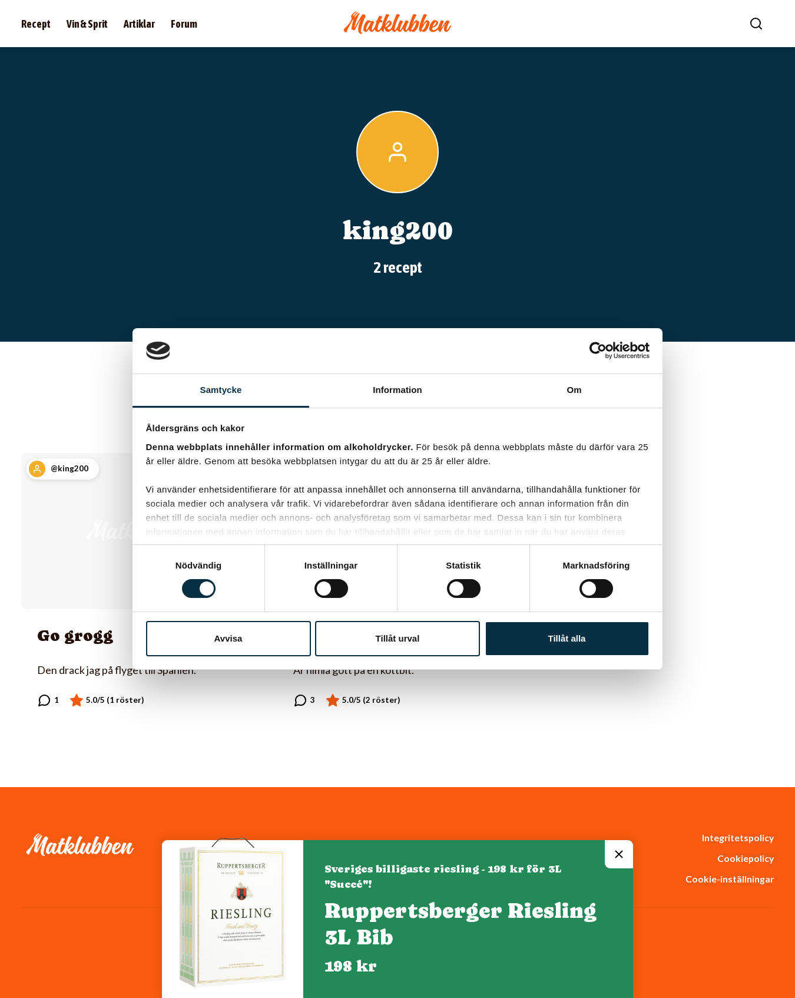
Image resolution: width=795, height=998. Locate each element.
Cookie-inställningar (729, 878)
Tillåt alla (567, 638)
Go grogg (75, 635)
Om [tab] (574, 390)
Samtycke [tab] (221, 390)
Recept (36, 24)
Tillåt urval (398, 638)
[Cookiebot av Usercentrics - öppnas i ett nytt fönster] (598, 350)
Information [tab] (397, 390)
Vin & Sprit (87, 24)
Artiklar (139, 24)
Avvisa (228, 638)
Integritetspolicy (738, 837)
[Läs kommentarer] (48, 700)
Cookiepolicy (745, 858)
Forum (184, 24)
